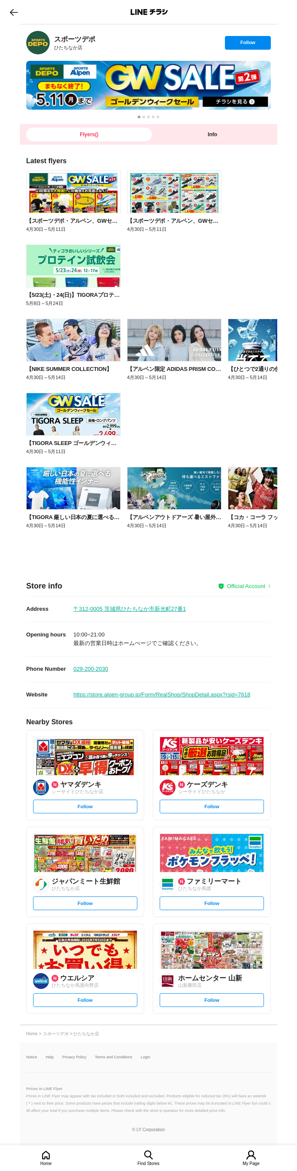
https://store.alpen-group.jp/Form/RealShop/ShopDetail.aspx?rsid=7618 (161, 694)
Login (145, 1057)
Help (50, 1057)
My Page (250, 1163)
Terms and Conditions (113, 1057)
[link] (38, 42)
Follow (247, 44)
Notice (31, 1057)
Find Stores (148, 1163)
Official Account (246, 586)
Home (46, 1163)
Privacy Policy (74, 1057)
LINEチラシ (149, 12)
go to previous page (14, 12)
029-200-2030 (90, 669)
